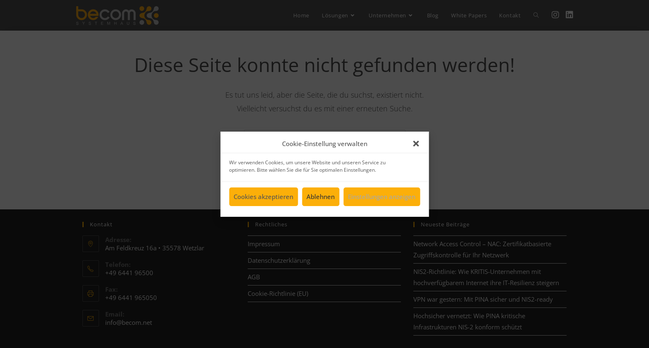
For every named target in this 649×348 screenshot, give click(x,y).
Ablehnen (320, 198)
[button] (416, 145)
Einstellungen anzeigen (381, 198)
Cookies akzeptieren (263, 198)
